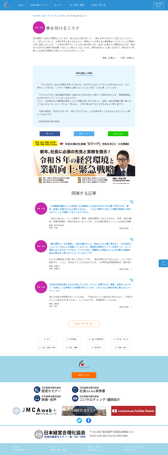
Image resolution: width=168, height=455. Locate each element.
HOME (35, 16)
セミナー (58, 5)
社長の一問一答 (98, 5)
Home (21, 5)
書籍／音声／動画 (59, 447)
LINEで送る (118, 133)
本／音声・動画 (77, 5)
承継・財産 (65, 16)
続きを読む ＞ (126, 226)
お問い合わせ (131, 447)
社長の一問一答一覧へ (50, 16)
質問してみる (84, 372)
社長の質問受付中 (158, 5)
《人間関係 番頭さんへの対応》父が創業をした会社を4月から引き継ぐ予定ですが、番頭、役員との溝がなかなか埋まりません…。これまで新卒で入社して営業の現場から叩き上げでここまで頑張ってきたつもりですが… (90, 208)
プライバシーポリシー (135, 444)
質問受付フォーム (96, 447)
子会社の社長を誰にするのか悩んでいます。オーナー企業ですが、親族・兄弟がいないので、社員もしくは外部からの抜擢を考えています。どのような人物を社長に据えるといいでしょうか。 (90, 285)
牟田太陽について (39, 5)
